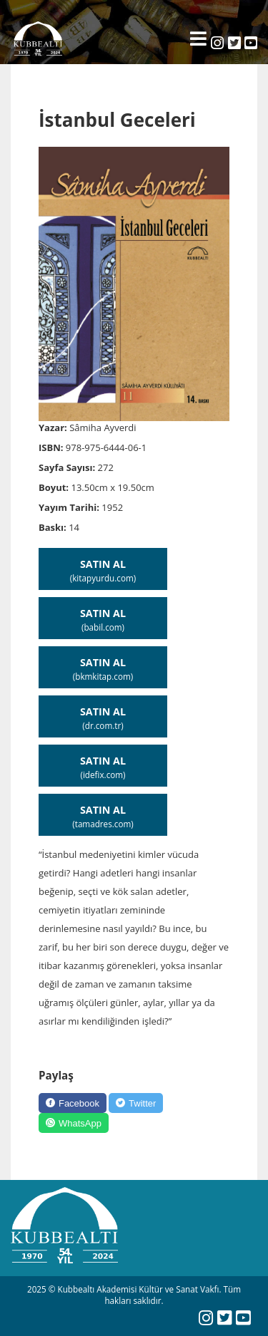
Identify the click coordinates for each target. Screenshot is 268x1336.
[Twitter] (136, 1103)
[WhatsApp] (74, 1123)
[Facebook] (72, 1103)
